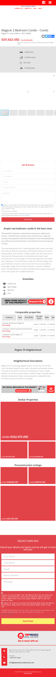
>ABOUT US (27, 8)
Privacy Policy (25, 215)
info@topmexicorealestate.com (21, 663)
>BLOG (40, 8)
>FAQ (34, 8)
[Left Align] (43, 2)
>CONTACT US (18, 8)
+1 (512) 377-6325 (15, 658)
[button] (53, 75)
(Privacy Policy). (7, 614)
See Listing (6, 325)
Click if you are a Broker (9, 211)
